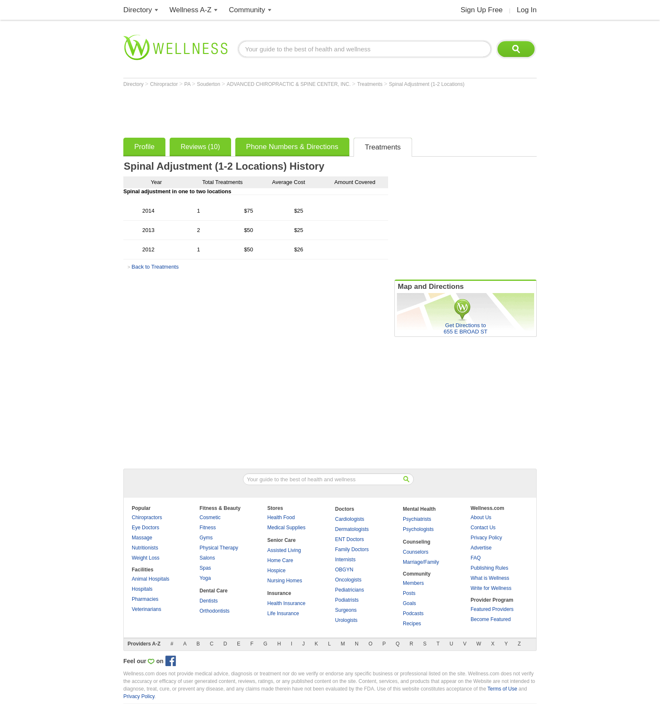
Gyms (206, 538)
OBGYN (344, 570)
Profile (144, 147)
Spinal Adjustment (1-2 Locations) (426, 84)
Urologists (346, 620)
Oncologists (348, 580)
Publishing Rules (489, 568)
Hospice (276, 570)
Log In (527, 10)
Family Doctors (352, 549)
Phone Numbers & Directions (292, 147)
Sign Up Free (481, 10)
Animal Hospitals (150, 579)
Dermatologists (352, 529)
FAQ (476, 558)
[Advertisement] (276, 110)
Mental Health (419, 509)
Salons (207, 558)
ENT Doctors (349, 539)
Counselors (415, 552)
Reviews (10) (200, 146)
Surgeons (346, 610)
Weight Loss (146, 558)
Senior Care (281, 540)
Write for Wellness (491, 588)
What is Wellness (490, 578)
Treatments (370, 84)
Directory (137, 10)
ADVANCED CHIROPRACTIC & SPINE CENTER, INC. (289, 84)
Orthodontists (214, 611)
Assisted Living (284, 550)
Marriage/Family (421, 562)
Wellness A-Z (191, 10)
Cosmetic (210, 517)
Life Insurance (283, 613)
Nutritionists (145, 548)
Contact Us (483, 528)
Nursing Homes (284, 581)
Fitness (208, 528)
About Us (481, 517)
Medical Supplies (286, 528)
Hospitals (142, 589)
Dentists (209, 601)
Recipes (412, 624)
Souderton (209, 84)
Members (413, 583)
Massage (142, 538)
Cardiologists (349, 519)
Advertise (481, 548)
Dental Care (214, 591)
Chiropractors (147, 517)
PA (188, 84)
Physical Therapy (219, 548)
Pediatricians (349, 590)
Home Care (280, 560)
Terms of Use (502, 689)
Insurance (279, 593)
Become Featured (491, 619)
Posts (409, 593)
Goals (409, 603)
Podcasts (413, 613)
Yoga (205, 578)
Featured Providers (492, 609)
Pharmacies (145, 599)
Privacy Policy (486, 538)
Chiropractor (164, 84)
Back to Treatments (154, 267)
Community (247, 10)
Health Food (281, 517)
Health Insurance (286, 603)
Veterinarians (146, 609)
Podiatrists (347, 600)
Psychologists (418, 529)
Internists (345, 560)
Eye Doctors (145, 528)
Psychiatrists (417, 519)
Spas (205, 568)
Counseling (416, 542)
